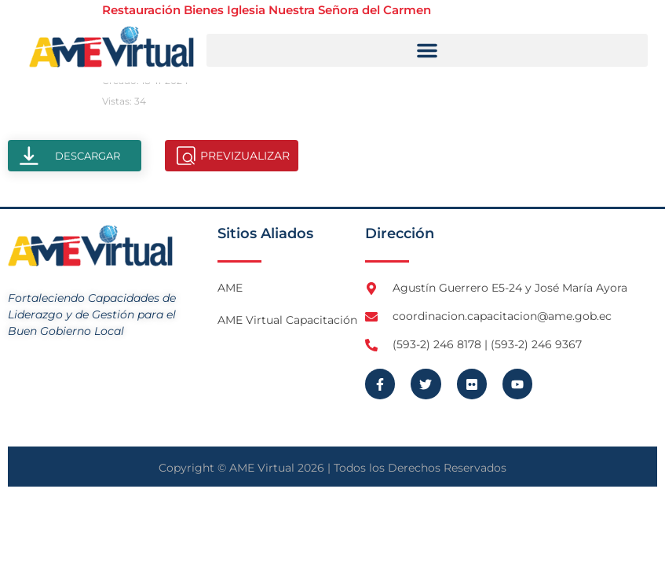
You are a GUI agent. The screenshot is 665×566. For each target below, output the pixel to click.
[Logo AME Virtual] (111, 47)
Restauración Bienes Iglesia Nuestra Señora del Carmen (266, 9)
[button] (427, 50)
